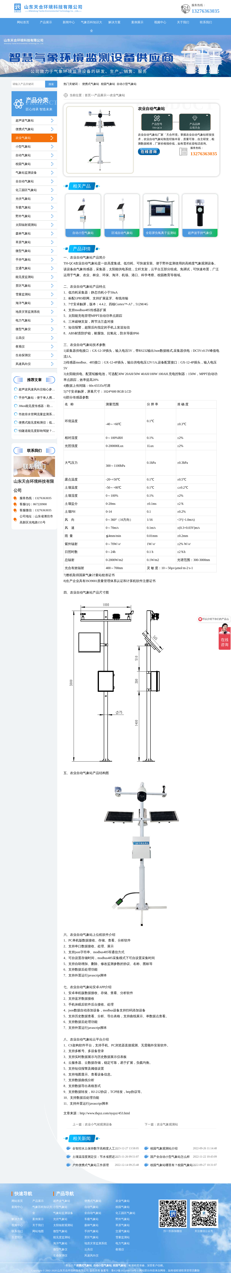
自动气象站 (23, 155)
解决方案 (114, 22)
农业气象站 (23, 137)
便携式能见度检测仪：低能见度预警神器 (37, 422)
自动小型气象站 (127, 84)
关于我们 (183, 22)
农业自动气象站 (81, 257)
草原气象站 (23, 242)
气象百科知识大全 (91, 26)
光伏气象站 (23, 198)
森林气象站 (23, 233)
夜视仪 (20, 346)
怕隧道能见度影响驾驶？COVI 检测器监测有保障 (37, 430)
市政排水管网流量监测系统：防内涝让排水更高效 (37, 414)
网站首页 (23, 22)
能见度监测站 (25, 277)
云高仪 (20, 337)
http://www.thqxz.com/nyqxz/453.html (105, 1113)
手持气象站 (23, 259)
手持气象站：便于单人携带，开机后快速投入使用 (37, 397)
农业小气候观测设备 (98, 1124)
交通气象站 (23, 268)
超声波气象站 (25, 120)
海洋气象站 (23, 303)
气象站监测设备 (26, 172)
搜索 (51, 84)
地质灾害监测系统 (28, 311)
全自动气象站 (25, 181)
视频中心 (160, 22)
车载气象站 (23, 207)
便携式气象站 (90, 84)
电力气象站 (23, 320)
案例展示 (137, 22)
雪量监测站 (23, 294)
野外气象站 (23, 216)
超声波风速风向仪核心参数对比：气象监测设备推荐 (37, 389)
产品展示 (46, 22)
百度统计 (17, 1237)
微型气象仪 (23, 329)
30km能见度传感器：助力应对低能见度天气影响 (37, 406)
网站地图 (38, 1231)
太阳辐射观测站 (26, 224)
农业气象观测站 (167, 1124)
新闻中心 (69, 22)
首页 (88, 95)
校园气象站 (108, 84)
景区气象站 (23, 285)
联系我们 (206, 22)
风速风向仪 (23, 364)
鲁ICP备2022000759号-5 (125, 1270)
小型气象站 (23, 146)
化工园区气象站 (26, 190)
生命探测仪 (23, 355)
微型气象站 (23, 250)
